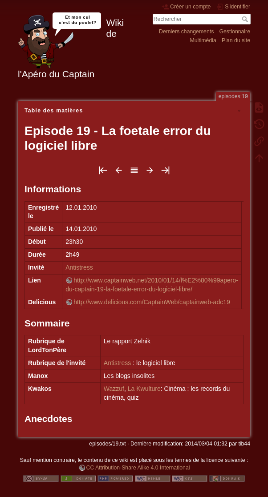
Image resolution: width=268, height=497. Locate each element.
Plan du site (236, 40)
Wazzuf (114, 388)
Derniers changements (186, 31)
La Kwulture (144, 388)
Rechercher (246, 19)
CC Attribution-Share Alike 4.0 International (138, 468)
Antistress (79, 267)
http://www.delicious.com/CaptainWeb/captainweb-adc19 (151, 302)
